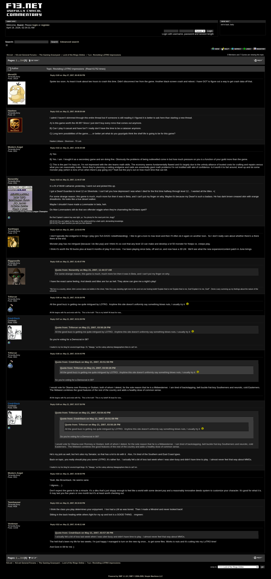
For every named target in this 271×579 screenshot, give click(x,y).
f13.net (10, 55)
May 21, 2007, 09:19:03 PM (67, 503)
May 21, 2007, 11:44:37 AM (67, 180)
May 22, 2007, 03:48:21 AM (67, 525)
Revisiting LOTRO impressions (107, 55)
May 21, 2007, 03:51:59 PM (67, 319)
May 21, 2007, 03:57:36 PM (67, 404)
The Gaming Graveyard (49, 55)
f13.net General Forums (26, 55)
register (45, 25)
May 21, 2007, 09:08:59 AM (67, 112)
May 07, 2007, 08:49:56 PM (67, 75)
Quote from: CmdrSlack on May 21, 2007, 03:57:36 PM (84, 532)
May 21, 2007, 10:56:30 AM (67, 148)
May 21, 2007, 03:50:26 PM (67, 298)
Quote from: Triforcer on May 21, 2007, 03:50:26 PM (83, 327)
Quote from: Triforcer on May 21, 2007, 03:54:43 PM (83, 412)
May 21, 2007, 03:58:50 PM (67, 474)
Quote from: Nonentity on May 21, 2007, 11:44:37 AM (83, 270)
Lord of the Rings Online (74, 55)
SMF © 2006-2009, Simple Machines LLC (146, 576)
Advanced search (69, 42)
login (35, 25)
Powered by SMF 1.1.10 (118, 576)
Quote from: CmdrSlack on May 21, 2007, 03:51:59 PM (84, 362)
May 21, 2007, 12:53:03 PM (67, 230)
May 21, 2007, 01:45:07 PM (67, 262)
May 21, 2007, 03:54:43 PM (67, 354)
